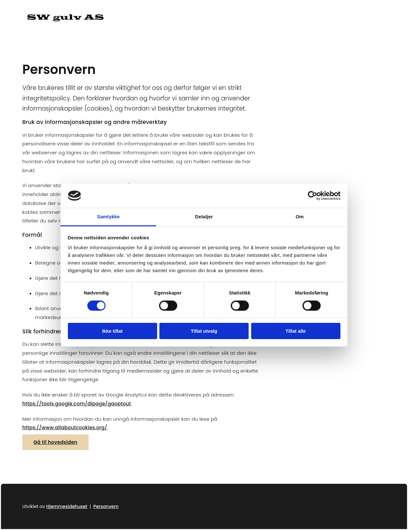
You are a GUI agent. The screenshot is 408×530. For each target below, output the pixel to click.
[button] (55, 442)
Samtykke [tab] (108, 216)
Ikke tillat (112, 331)
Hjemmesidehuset (66, 506)
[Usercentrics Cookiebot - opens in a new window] (312, 195)
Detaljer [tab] (204, 216)
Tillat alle (296, 331)
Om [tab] (299, 216)
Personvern (106, 506)
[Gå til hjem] (65, 19)
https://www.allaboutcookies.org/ (64, 427)
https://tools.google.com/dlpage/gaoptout (76, 403)
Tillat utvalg (204, 331)
